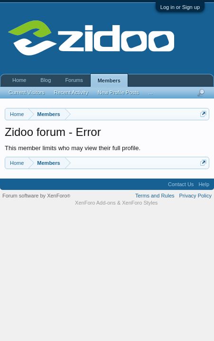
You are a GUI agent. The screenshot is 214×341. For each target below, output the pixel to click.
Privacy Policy (195, 195)
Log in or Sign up (180, 7)
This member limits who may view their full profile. (72, 148)
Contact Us (181, 184)
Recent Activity (71, 92)
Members (109, 80)
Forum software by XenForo (36, 195)
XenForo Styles (140, 203)
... (151, 92)
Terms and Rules (155, 195)
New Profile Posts (118, 92)
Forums (74, 80)
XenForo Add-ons (95, 203)
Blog (45, 80)
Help (203, 184)
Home (19, 80)
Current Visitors (27, 92)
